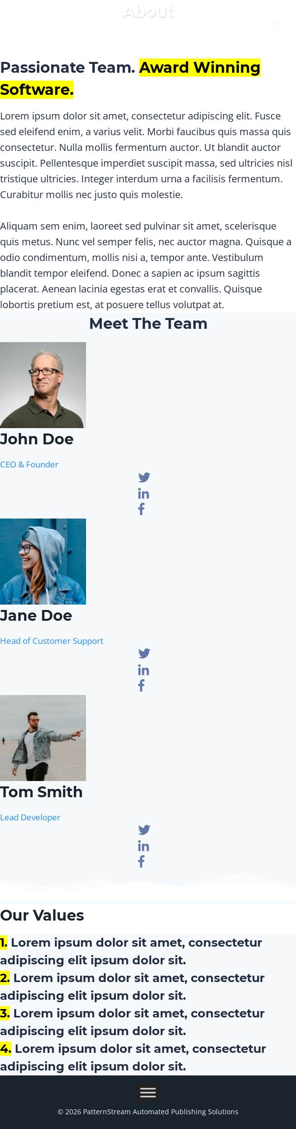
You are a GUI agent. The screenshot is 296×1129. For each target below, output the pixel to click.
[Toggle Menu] (148, 1092)
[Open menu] (275, 19)
